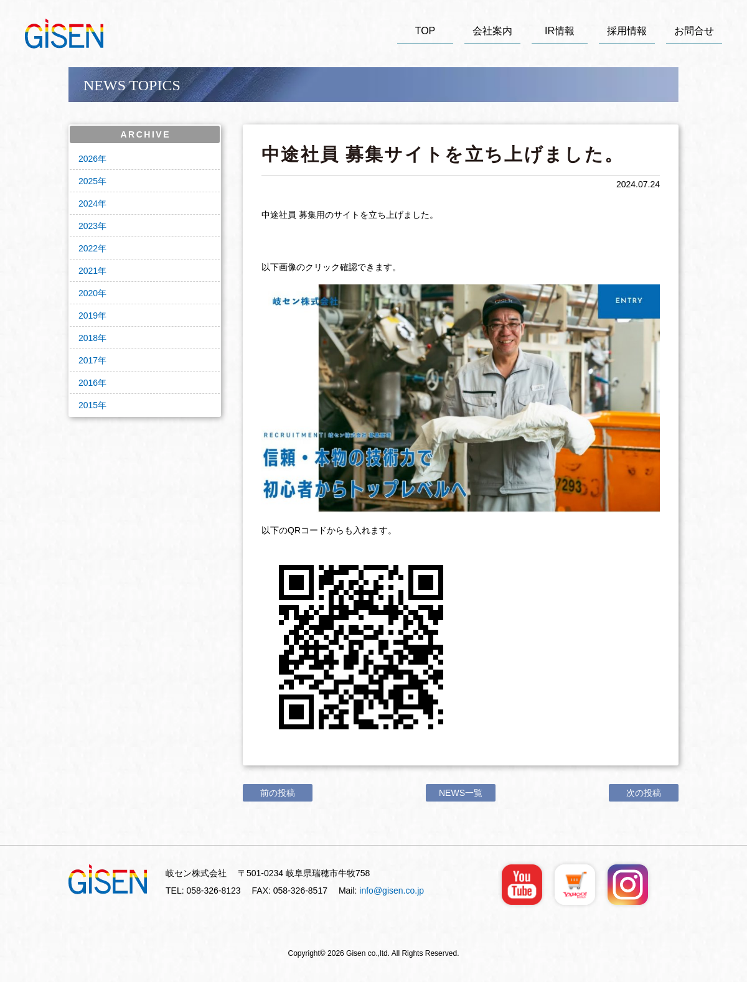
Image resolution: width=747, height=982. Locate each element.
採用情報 (627, 31)
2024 (88, 203)
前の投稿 (277, 793)
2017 (88, 360)
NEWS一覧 (460, 793)
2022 (88, 248)
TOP (425, 31)
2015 (88, 405)
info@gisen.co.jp (391, 890)
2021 (88, 271)
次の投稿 (643, 793)
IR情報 (560, 31)
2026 (88, 159)
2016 (88, 383)
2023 (88, 226)
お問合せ (694, 31)
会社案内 (492, 31)
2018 (88, 338)
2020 (88, 293)
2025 (88, 181)
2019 (88, 315)
